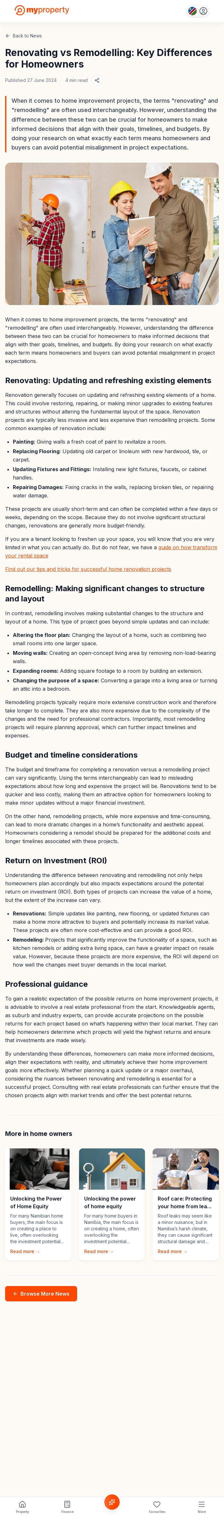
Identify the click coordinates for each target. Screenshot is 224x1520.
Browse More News (41, 1294)
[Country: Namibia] (197, 11)
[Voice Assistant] (112, 1502)
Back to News (23, 35)
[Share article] (97, 80)
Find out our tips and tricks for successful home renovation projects (88, 569)
